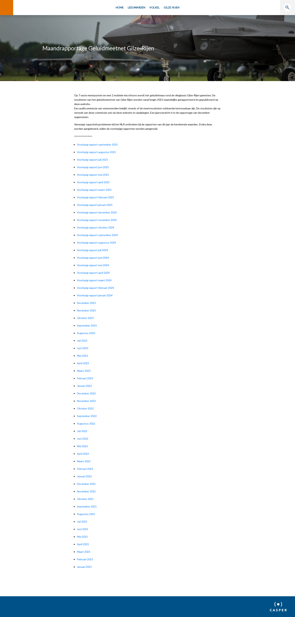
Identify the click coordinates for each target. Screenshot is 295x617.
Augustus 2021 (86, 514)
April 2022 (83, 453)
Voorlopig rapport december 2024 (97, 212)
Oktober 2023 (85, 318)
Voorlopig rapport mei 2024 (93, 265)
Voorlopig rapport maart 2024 (94, 280)
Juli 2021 (82, 521)
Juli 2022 (82, 431)
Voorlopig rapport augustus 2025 (96, 152)
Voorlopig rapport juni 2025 (93, 167)
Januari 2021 (84, 566)
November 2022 (86, 400)
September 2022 (87, 416)
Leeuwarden (136, 7)
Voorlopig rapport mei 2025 (93, 174)
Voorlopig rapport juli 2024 (92, 250)
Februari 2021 (85, 559)
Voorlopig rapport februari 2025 (95, 197)
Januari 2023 (84, 385)
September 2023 (87, 325)
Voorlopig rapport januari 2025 (95, 204)
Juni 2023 (82, 348)
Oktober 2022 (85, 408)
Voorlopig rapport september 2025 (97, 144)
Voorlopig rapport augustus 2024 (96, 242)
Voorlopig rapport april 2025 (93, 182)
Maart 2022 (83, 461)
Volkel (154, 7)
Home (120, 7)
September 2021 (87, 506)
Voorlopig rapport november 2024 (97, 220)
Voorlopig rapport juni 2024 (93, 257)
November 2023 (86, 310)
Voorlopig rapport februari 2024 (95, 287)
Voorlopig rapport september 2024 (97, 235)
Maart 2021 (83, 551)
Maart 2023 (83, 370)
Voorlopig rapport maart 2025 (94, 189)
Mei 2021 (82, 536)
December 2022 (86, 393)
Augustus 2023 (86, 333)
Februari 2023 (85, 378)
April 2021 (83, 544)
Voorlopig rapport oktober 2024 (95, 227)
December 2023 (86, 302)
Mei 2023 (82, 355)
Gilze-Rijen (171, 7)
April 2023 (83, 363)
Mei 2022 (82, 446)
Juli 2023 (82, 340)
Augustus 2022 (86, 423)
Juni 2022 (82, 438)
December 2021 (86, 483)
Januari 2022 (84, 476)
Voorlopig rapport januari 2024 (95, 295)
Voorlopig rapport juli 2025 (92, 159)
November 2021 (86, 491)
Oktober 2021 (85, 498)
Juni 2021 (82, 529)
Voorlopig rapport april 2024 (93, 272)
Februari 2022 (85, 468)
